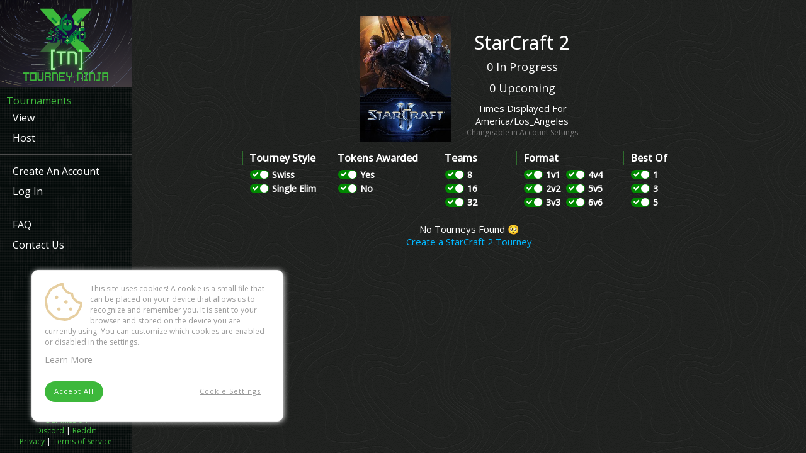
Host (24, 138)
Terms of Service (82, 441)
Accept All (74, 391)
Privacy (32, 441)
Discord (50, 430)
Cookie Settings (230, 391)
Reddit (84, 430)
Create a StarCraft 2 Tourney (469, 241)
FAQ (22, 225)
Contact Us (38, 245)
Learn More (69, 360)
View (24, 118)
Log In (28, 191)
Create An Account (56, 171)
